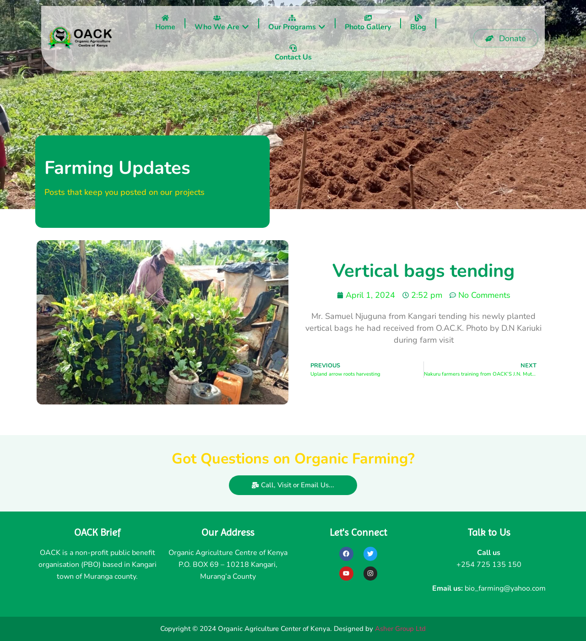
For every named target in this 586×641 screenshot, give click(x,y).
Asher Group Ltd (400, 628)
